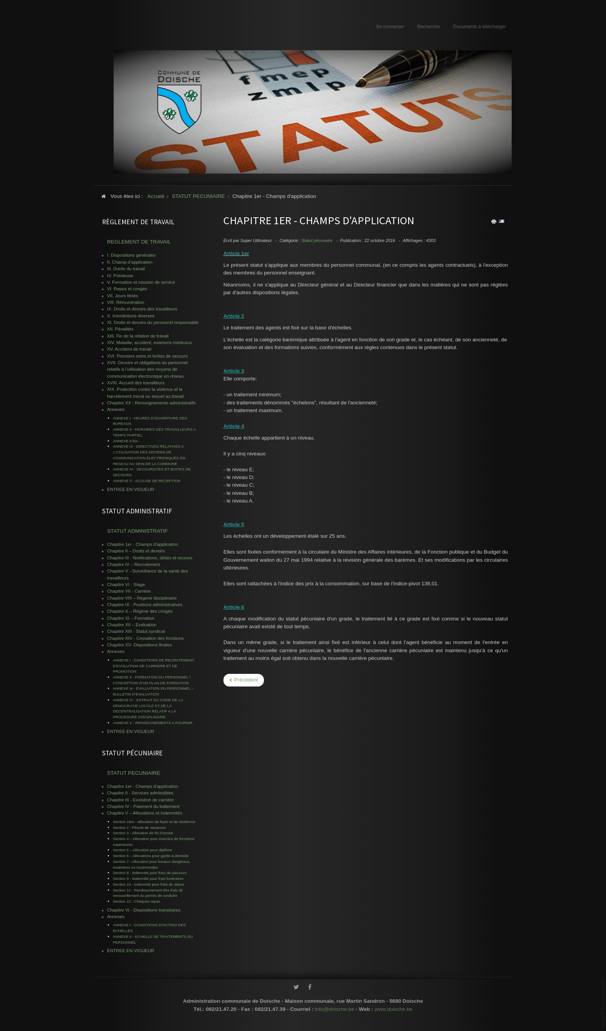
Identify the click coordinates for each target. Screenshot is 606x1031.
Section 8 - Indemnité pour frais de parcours (150, 873)
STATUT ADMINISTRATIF (137, 531)
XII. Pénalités (120, 329)
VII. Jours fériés (122, 295)
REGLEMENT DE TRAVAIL (139, 242)
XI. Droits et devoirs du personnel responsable (153, 322)
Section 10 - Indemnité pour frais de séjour (148, 884)
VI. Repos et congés (127, 288)
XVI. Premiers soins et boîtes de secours (147, 356)
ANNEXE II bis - (126, 441)
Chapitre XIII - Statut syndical (136, 631)
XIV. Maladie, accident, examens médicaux (149, 342)
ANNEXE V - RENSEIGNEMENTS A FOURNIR (152, 723)
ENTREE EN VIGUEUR (130, 489)
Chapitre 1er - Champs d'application (142, 544)
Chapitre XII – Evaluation (132, 624)
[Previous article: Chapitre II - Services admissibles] (243, 680)
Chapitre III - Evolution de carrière (140, 800)
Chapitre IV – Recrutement (133, 564)
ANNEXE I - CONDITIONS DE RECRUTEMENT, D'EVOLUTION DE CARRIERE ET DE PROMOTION (154, 665)
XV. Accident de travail (129, 349)
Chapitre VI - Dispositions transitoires (143, 910)
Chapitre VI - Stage (126, 584)
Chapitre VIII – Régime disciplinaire (142, 598)
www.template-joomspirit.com (602, 1002)
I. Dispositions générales (131, 255)
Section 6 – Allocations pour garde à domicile (151, 856)
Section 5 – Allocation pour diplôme (142, 850)
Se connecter (390, 26)
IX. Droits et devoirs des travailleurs (142, 309)
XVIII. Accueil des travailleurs (136, 382)
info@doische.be (334, 1007)
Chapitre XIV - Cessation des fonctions (145, 638)
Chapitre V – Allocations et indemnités (144, 813)
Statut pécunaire (316, 240)
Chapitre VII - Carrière (129, 591)
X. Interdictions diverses (131, 316)
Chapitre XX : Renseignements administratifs (151, 402)
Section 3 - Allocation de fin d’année (143, 833)
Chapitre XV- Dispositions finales (139, 644)
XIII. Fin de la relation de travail (138, 336)
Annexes (115, 409)
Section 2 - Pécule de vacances (139, 827)
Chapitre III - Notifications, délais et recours (149, 558)
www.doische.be (393, 1007)
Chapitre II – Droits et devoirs (136, 551)
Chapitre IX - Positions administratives (144, 604)
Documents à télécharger (479, 26)
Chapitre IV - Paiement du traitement (143, 806)
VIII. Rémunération (125, 302)
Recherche (428, 26)
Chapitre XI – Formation (131, 618)
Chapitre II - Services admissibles (140, 793)
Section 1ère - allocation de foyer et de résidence (154, 822)
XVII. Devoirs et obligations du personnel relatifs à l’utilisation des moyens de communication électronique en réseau (147, 369)
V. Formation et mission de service (141, 282)
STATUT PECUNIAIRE (133, 773)
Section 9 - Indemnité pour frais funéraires (148, 878)
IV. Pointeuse (120, 275)
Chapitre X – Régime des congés (139, 611)
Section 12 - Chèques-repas (136, 901)
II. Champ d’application (129, 262)
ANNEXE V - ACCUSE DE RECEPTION (146, 481)
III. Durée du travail (126, 268)
